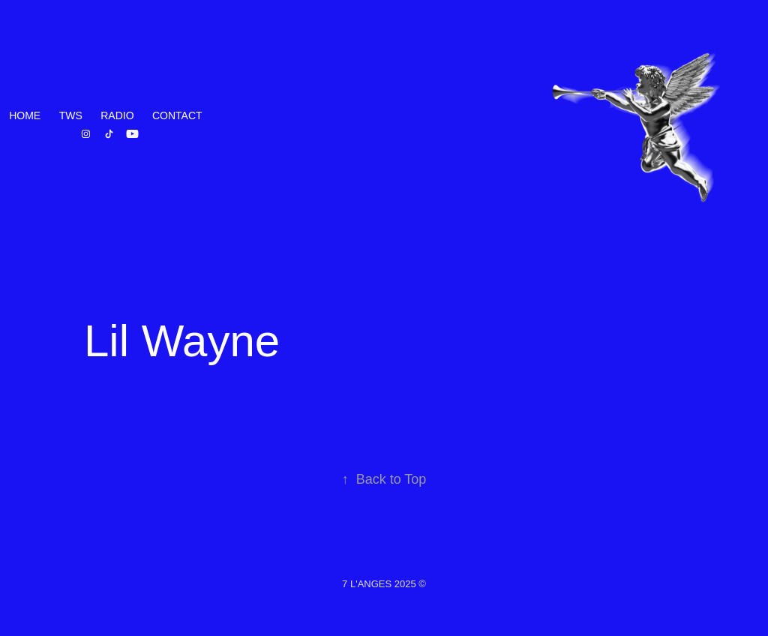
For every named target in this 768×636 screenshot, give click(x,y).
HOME (24, 116)
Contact (177, 116)
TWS (70, 116)
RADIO (117, 116)
